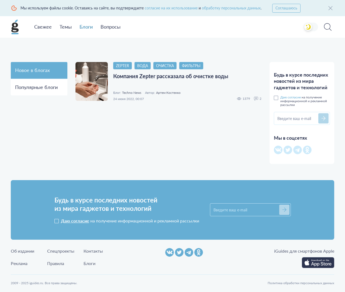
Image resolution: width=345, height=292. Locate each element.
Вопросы (110, 27)
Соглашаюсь (286, 8)
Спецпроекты (60, 250)
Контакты (93, 250)
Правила (55, 263)
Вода (142, 65)
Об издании (22, 250)
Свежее (43, 27)
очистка (165, 65)
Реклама (19, 263)
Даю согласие (290, 97)
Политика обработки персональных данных (301, 283)
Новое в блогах (32, 70)
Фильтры (191, 65)
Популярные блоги (36, 87)
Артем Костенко (168, 93)
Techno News (131, 93)
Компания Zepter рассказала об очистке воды (170, 76)
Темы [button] (66, 27)
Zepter (122, 65)
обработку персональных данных (231, 8)
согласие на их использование (171, 8)
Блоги (86, 27)
